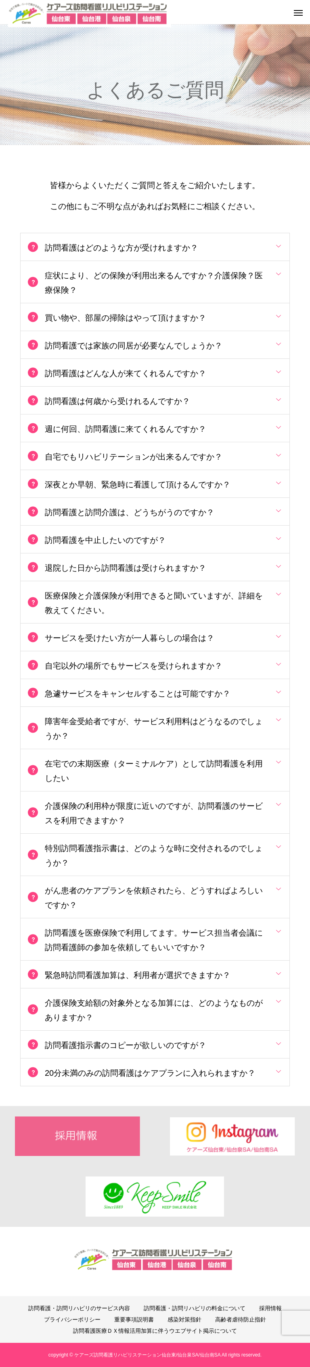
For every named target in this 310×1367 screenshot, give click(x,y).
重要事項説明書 (134, 1319)
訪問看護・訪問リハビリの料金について (194, 1308)
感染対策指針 (184, 1319)
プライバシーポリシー (72, 1319)
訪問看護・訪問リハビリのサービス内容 (79, 1308)
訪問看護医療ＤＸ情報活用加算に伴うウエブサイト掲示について (155, 1331)
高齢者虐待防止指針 (240, 1319)
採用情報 (270, 1308)
